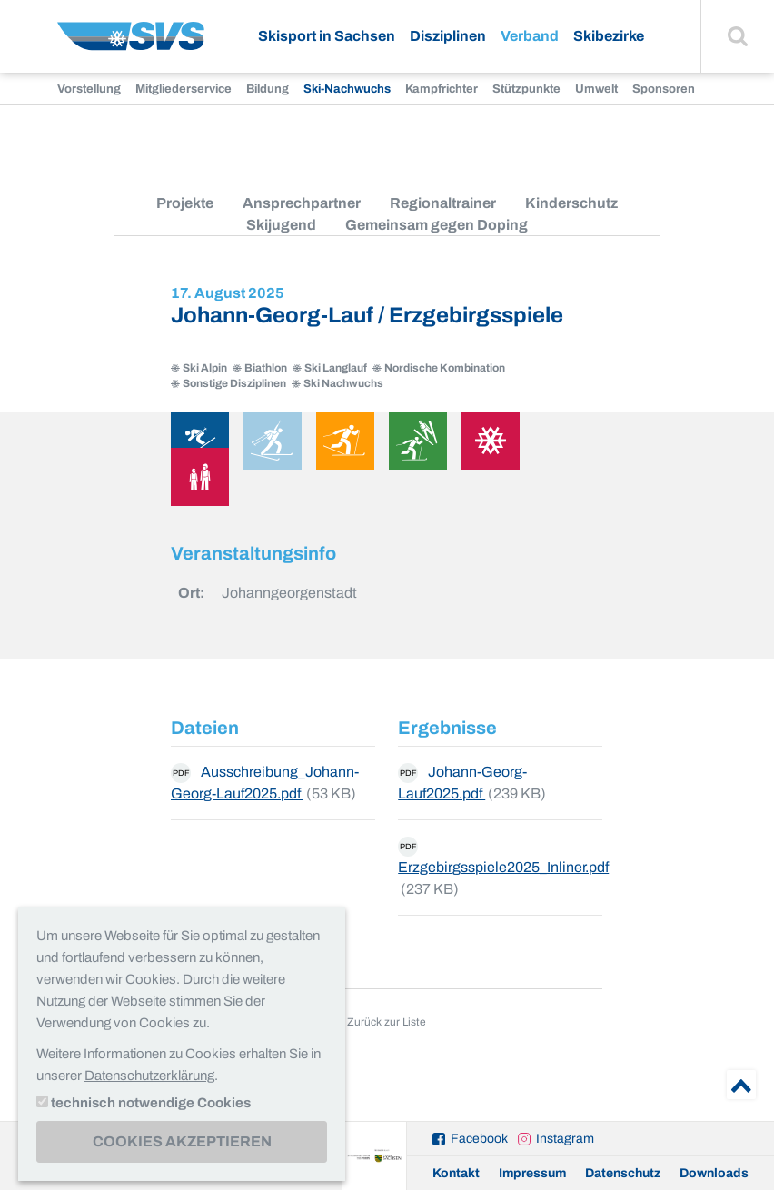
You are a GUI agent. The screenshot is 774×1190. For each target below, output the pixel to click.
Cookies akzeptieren (182, 1141)
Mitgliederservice (183, 89)
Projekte (184, 203)
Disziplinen (448, 36)
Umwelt (596, 89)
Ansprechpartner (302, 203)
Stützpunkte (526, 89)
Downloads (714, 1173)
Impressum (532, 1173)
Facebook (479, 1138)
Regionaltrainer (443, 203)
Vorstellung (89, 89)
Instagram (565, 1138)
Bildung (267, 89)
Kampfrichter (441, 89)
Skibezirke (608, 36)
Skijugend (281, 225)
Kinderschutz (571, 203)
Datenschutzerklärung (149, 1075)
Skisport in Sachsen (326, 36)
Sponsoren (663, 89)
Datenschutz (622, 1173)
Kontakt (456, 1173)
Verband (530, 36)
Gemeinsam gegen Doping (436, 225)
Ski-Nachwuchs (347, 89)
